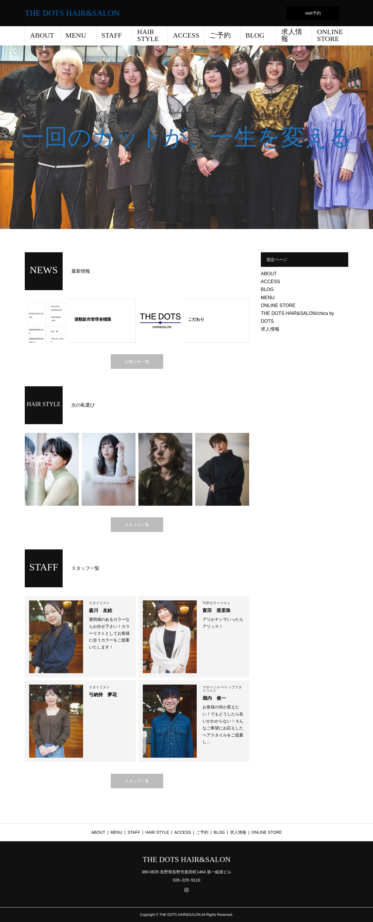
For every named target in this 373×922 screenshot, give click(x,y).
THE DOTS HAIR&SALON (72, 13)
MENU (76, 35)
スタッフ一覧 (137, 781)
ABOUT (42, 35)
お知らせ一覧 (137, 361)
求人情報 (291, 35)
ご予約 (220, 35)
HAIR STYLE (148, 35)
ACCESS (186, 35)
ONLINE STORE (330, 35)
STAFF (111, 35)
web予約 (313, 13)
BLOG (254, 35)
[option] (186, 137)
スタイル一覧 (137, 524)
